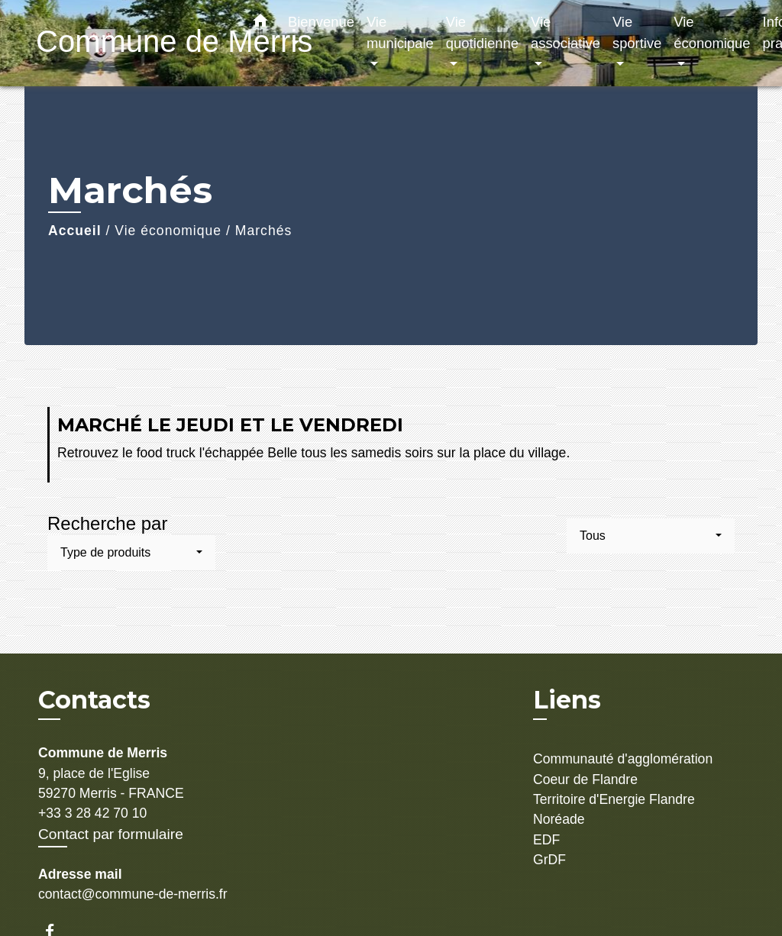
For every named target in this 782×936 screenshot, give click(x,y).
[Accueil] (131, 43)
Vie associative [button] (565, 32)
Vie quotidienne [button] (482, 32)
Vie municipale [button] (400, 32)
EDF (546, 839)
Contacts (94, 700)
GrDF (549, 859)
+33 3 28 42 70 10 (92, 813)
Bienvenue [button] (321, 22)
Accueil (75, 230)
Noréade (559, 819)
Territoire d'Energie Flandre (614, 799)
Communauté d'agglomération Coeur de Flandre (623, 768)
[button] (260, 23)
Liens (567, 700)
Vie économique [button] (712, 32)
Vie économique (168, 230)
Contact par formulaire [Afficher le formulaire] (110, 834)
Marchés (263, 230)
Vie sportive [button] (636, 32)
